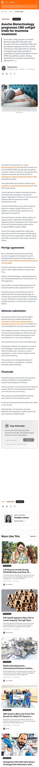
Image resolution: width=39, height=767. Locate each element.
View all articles (19, 521)
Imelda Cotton (12, 67)
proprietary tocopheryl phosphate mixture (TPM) (19, 177)
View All (34, 536)
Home (4, 11)
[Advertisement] (19, 136)
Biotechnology (5, 19)
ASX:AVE (16, 19)
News (10, 11)
